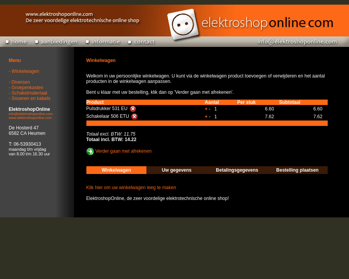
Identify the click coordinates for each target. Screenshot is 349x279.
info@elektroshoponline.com (31, 114)
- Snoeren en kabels (29, 98)
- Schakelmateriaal (28, 93)
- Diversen (19, 82)
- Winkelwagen (24, 71)
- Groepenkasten (26, 87)
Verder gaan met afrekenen (123, 151)
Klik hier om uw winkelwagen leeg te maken (131, 187)
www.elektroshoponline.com (30, 118)
